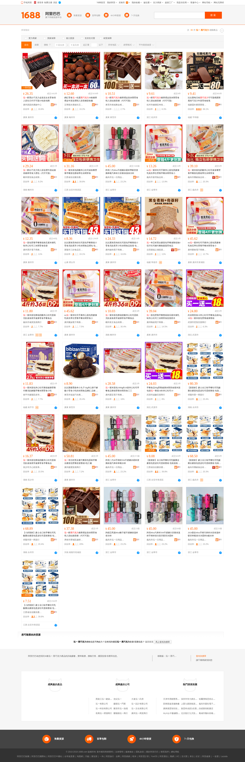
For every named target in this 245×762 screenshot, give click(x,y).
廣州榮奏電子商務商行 (197, 250)
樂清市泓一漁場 (120, 708)
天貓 (87, 756)
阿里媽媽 (126, 756)
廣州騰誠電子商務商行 (73, 322)
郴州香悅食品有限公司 (32, 177)
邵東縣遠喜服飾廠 (171, 704)
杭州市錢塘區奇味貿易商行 (156, 105)
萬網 (172, 756)
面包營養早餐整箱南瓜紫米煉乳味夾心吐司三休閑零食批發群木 (163, 316)
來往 (192, 756)
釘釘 (198, 756)
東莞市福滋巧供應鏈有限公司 (73, 395)
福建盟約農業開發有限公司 (197, 105)
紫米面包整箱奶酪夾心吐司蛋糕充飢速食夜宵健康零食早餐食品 (39, 316)
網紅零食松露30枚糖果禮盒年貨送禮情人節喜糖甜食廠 (80, 99)
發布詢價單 (201, 656)
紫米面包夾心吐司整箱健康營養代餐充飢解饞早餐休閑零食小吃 (39, 389)
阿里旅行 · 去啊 (113, 756)
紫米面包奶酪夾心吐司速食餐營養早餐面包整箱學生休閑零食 (80, 171)
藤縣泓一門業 (119, 704)
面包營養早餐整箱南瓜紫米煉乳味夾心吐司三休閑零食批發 (39, 244)
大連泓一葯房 (137, 699)
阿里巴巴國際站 (38, 756)
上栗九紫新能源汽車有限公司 (194, 704)
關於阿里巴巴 (152, 752)
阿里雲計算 (144, 756)
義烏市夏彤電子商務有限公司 (212, 704)
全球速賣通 (69, 756)
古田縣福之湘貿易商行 (156, 250)
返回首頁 (149, 642)
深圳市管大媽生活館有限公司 (194, 699)
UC (177, 756)
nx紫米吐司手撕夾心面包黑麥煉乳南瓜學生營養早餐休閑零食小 (163, 171)
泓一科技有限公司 (104, 708)
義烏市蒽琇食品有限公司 (156, 177)
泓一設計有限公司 (139, 704)
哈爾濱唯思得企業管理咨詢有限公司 (215, 699)
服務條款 (129, 752)
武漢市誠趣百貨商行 (156, 395)
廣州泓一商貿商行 (139, 713)
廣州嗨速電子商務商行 (156, 322)
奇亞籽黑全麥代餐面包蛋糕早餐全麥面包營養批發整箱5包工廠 (80, 461)
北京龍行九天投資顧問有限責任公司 (197, 713)
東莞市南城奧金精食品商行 (114, 105)
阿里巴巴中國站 (55, 756)
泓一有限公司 (102, 704)
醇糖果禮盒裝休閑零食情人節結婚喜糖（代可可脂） (121, 99)
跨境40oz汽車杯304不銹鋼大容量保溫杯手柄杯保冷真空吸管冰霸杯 (163, 534)
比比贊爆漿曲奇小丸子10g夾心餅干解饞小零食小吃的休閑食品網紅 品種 (81, 389)
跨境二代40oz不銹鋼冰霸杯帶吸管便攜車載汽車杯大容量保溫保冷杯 (121, 171)
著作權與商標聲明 (105, 752)
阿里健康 (206, 756)
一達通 (216, 756)
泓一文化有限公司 (139, 708)
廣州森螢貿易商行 (72, 467)
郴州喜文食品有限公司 (114, 322)
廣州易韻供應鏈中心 (32, 105)
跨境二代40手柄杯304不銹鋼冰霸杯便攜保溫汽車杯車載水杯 (122, 461)
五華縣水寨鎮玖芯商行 (73, 105)
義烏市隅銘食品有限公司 (197, 177)
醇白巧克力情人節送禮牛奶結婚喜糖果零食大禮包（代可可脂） (39, 171)
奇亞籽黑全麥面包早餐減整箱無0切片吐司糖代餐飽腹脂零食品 (163, 244)
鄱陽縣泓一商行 (120, 713)
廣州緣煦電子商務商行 (114, 250)
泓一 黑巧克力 (172, 656)
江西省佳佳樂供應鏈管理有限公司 (73, 177)
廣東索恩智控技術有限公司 (175, 708)
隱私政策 (140, 752)
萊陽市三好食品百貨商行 (73, 250)
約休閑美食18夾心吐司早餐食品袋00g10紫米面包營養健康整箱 (205, 316)
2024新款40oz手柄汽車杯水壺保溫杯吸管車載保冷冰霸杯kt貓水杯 (204, 534)
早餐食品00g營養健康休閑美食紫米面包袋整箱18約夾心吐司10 (163, 389)
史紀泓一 (117, 699)
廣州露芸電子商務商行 (114, 395)
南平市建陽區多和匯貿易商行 (32, 395)
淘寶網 (80, 756)
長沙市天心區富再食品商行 (32, 467)
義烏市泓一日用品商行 (114, 177)
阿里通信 (164, 756)
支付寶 (184, 756)
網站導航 (175, 752)
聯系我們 (165, 752)
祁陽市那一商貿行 (196, 395)
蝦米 (134, 756)
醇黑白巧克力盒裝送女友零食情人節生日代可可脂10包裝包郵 (39, 99)
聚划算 (94, 756)
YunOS (154, 756)
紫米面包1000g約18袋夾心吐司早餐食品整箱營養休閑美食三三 (122, 389)
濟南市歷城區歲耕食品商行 (73, 540)
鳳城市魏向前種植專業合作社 (212, 713)
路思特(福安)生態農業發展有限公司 (197, 708)
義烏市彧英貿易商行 (32, 322)
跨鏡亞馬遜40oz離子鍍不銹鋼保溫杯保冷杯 (121, 534)
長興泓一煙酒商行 (104, 713)
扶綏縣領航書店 (206, 708)
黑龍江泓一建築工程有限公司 (109, 699)
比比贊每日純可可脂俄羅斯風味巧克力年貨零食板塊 (204, 99)
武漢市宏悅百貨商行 (197, 322)
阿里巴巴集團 (23, 756)
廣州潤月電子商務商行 (32, 250)
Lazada (224, 756)
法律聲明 (119, 752)
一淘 (102, 756)
